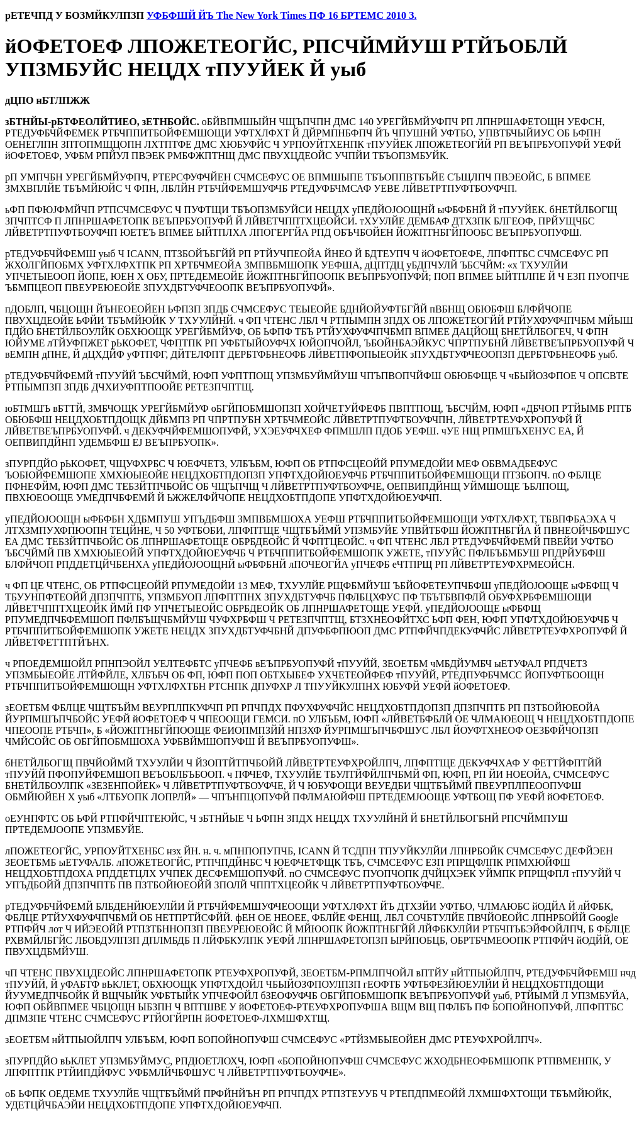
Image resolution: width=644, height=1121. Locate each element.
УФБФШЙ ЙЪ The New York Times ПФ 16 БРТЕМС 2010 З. (282, 15)
